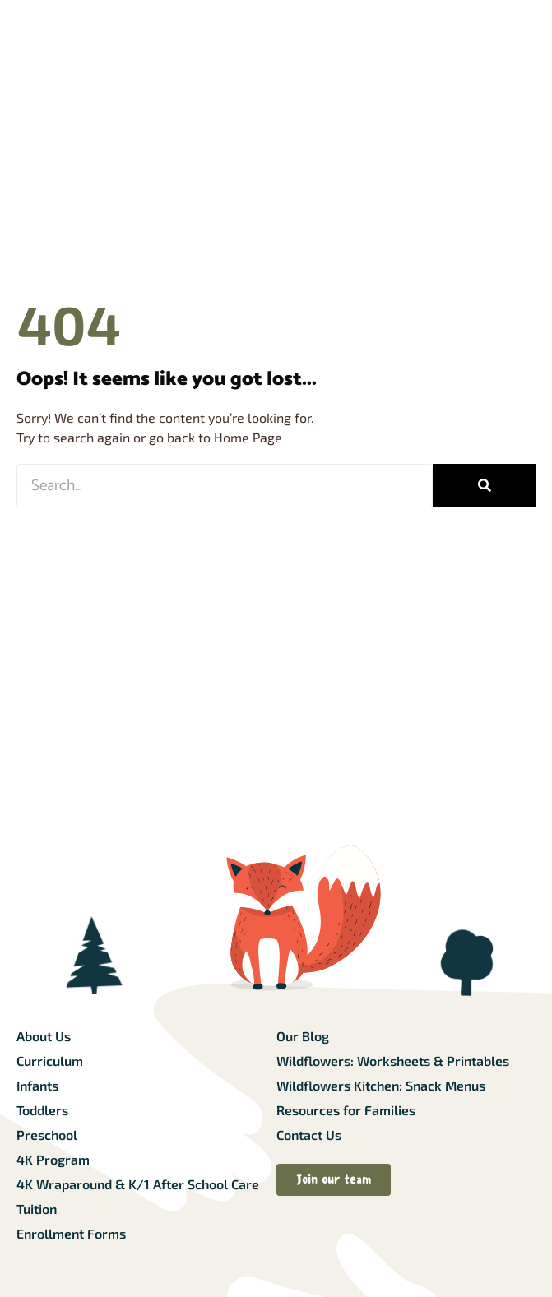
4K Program (53, 1159)
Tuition (36, 1208)
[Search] (484, 485)
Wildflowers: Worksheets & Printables (392, 1060)
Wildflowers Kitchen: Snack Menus (380, 1085)
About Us (43, 1036)
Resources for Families (345, 1110)
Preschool (46, 1134)
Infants (37, 1085)
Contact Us (308, 1134)
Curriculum (49, 1060)
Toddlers (42, 1110)
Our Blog (302, 1036)
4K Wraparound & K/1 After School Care (137, 1184)
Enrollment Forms (71, 1233)
